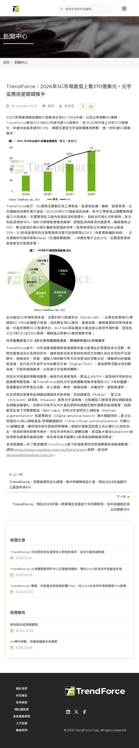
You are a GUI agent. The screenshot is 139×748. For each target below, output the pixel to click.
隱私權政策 (21, 709)
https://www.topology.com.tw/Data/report (50, 450)
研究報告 (21, 695)
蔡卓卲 (69, 106)
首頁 (6, 62)
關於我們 (21, 688)
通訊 (51, 106)
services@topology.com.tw (29, 455)
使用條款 (21, 702)
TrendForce (16, 123)
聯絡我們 (21, 730)
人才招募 (21, 723)
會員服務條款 (21, 716)
